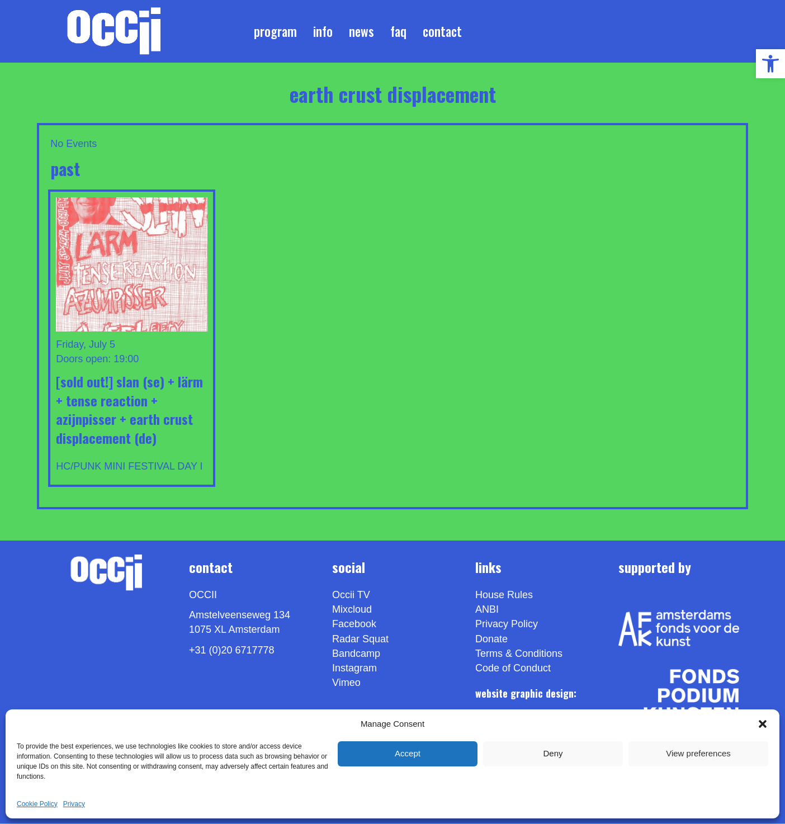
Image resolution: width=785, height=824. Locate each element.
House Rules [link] (504, 596)
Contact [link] (442, 31)
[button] (762, 724)
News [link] (361, 31)
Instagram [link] (354, 668)
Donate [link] (491, 639)
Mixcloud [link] (352, 610)
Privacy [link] (74, 804)
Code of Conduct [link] (513, 668)
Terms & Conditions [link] (518, 654)
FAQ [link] (398, 31)
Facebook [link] (354, 625)
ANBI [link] (487, 610)
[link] (770, 63)
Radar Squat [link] (360, 639)
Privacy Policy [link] (506, 625)
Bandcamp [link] (356, 654)
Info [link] (323, 31)
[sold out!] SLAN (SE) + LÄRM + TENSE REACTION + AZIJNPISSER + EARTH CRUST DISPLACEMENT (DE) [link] (129, 410)
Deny (552, 753)
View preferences (698, 753)
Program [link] (275, 31)
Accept (407, 753)
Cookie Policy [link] (37, 804)
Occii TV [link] (351, 596)
